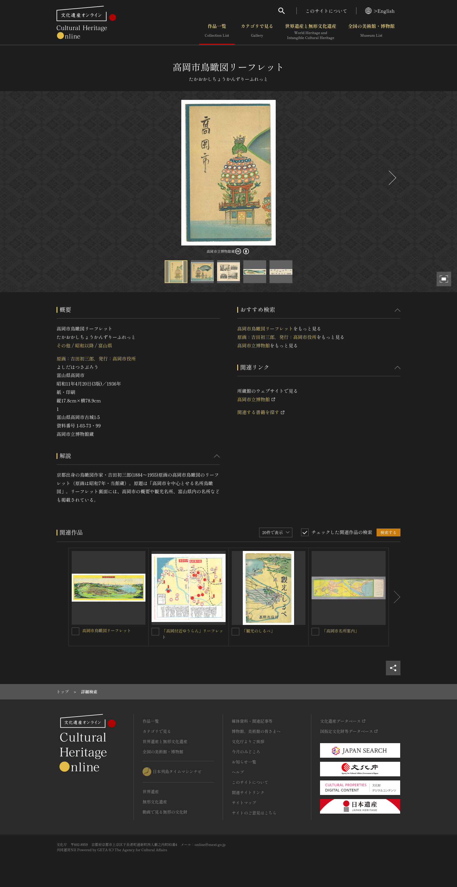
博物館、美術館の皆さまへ (256, 731)
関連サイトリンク (248, 792)
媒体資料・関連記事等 (252, 721)
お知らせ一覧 (244, 762)
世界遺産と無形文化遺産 (310, 31)
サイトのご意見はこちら (254, 813)
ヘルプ (238, 772)
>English (380, 10)
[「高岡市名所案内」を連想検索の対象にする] (315, 631)
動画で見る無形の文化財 (165, 812)
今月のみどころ (246, 752)
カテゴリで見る (257, 31)
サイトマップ (244, 802)
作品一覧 (217, 31)
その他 (64, 345)
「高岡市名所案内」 (340, 631)
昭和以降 (84, 345)
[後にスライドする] (391, 178)
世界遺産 (151, 791)
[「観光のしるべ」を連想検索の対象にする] (235, 631)
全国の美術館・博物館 (371, 31)
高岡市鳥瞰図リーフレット (265, 328)
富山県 (105, 345)
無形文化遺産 (155, 802)
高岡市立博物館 (253, 345)
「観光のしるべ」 (258, 631)
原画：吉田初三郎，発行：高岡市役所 (96, 358)
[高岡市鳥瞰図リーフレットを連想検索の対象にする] (75, 631)
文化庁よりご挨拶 (248, 741)
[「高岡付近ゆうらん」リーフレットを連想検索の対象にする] (155, 631)
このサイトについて (326, 10)
